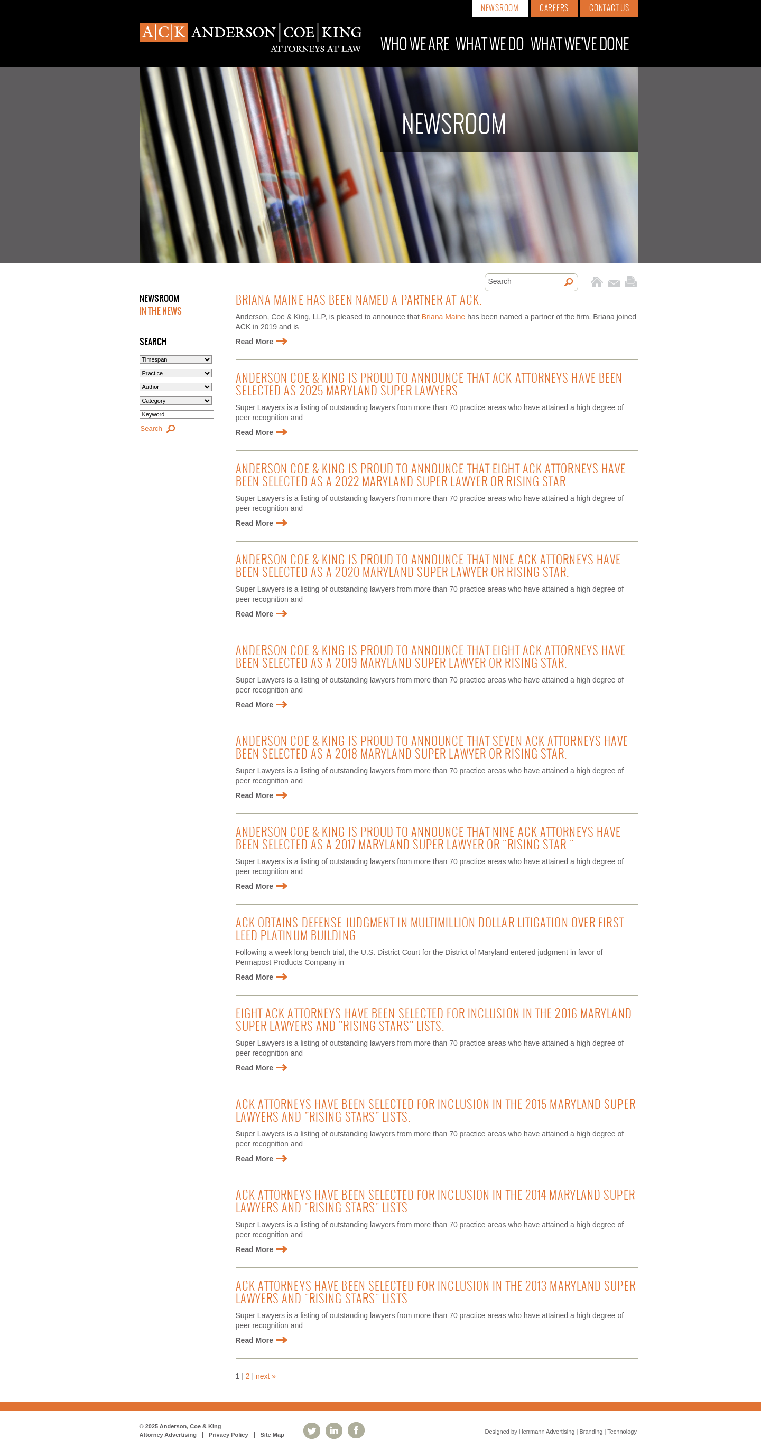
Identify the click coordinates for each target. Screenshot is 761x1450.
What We (490, 45)
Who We (414, 45)
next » (266, 1376)
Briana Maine (444, 316)
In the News (161, 311)
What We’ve (580, 45)
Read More (255, 341)
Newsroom (500, 8)
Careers (554, 8)
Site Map (272, 1435)
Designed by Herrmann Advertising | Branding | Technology (561, 1431)
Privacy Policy (228, 1435)
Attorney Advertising (168, 1435)
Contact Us (609, 8)
